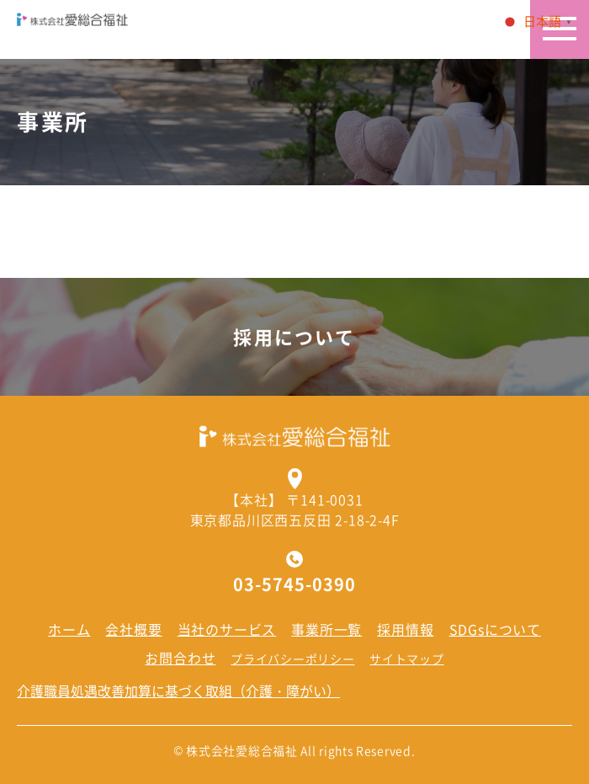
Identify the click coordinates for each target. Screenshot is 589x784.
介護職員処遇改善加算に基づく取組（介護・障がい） (178, 690)
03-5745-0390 (294, 584)
